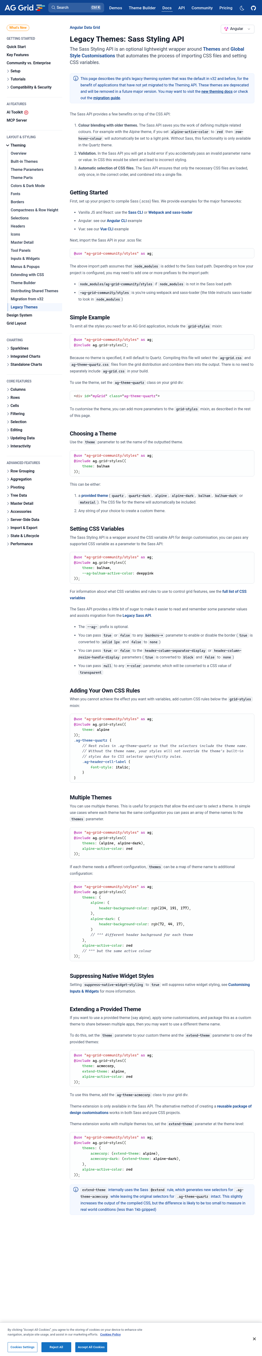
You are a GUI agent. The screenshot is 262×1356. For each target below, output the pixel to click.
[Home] (24, 7)
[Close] (254, 1339)
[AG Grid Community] (202, 8)
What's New (18, 28)
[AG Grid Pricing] (226, 8)
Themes (211, 49)
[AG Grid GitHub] (254, 7)
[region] (131, 1339)
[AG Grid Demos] (116, 8)
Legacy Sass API (137, 615)
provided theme (94, 495)
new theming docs (217, 91)
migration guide (106, 98)
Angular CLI (117, 220)
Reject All (56, 1347)
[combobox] (237, 29)
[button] (76, 7)
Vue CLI (106, 229)
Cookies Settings (22, 1347)
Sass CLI (135, 212)
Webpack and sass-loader (170, 212)
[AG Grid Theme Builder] (142, 8)
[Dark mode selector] (242, 7)
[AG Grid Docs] (167, 8)
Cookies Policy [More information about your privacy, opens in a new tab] (110, 1334)
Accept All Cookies (91, 1347)
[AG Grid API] (181, 8)
